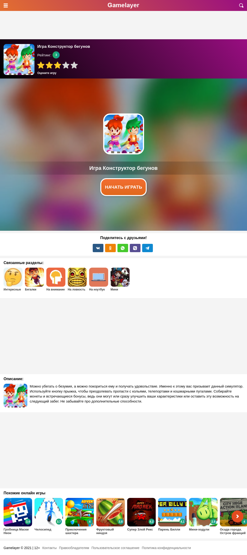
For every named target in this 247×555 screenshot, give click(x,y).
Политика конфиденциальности (166, 548)
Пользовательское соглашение (116, 548)
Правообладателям (74, 548)
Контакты (49, 548)
